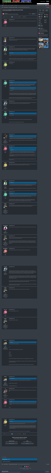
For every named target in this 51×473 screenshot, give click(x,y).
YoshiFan (47, 16)
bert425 (5, 340)
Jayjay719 (5, 37)
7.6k (5, 346)
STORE (42, 5)
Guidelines (6, 5)
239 (5, 315)
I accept (47, 471)
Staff (8, 5)
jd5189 (5, 80)
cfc (5, 388)
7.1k (5, 140)
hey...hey (5, 19)
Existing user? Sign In (43, 1)
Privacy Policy (24, 468)
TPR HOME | (37, 5)
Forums (2, 5)
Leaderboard (15, 5)
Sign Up (47, 1)
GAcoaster (6, 13)
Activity (6, 3)
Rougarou (5, 62)
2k (5, 254)
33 (5, 86)
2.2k (5, 425)
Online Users (11, 5)
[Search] (40, 3)
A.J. (5, 134)
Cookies (30, 468)
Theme (21, 468)
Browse (3, 4)
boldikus (5, 203)
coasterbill (5, 101)
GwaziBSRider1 (5, 248)
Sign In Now (27, 443)
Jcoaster (5, 162)
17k (5, 107)
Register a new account (11, 443)
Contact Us (27, 468)
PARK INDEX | (40, 5)
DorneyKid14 (41, 16)
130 (5, 68)
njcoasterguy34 (5, 225)
